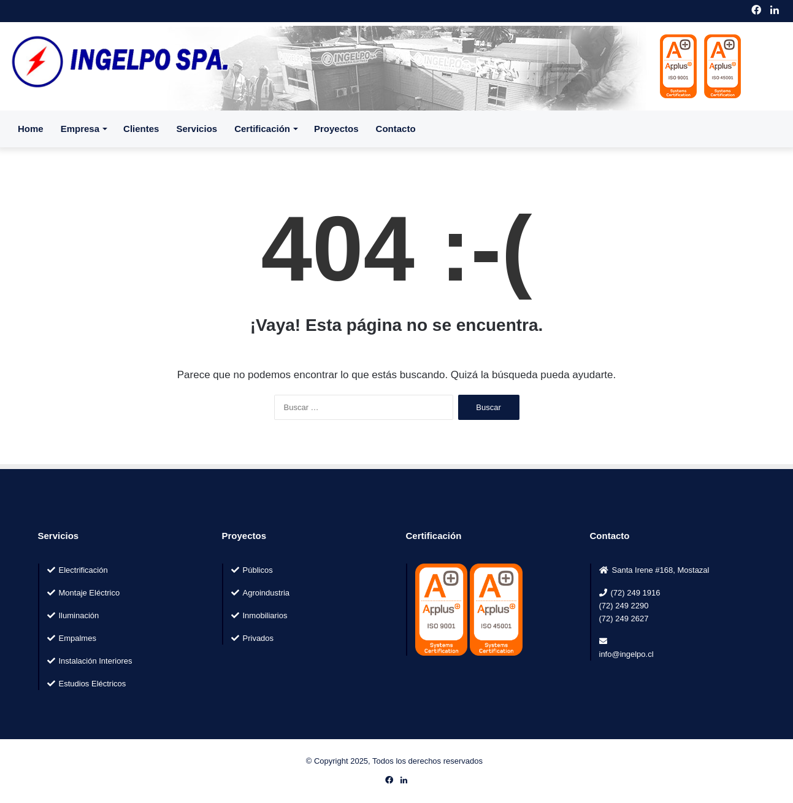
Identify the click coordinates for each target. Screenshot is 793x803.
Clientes (141, 128)
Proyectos (336, 128)
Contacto (396, 128)
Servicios (196, 128)
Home (31, 128)
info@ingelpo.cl (626, 654)
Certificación (262, 128)
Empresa (80, 128)
